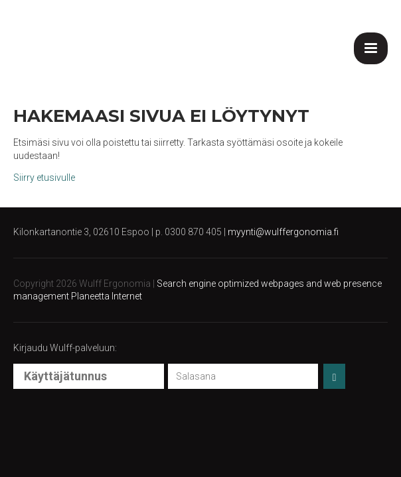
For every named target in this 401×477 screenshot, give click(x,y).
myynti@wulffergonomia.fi (283, 232)
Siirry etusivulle (44, 177)
